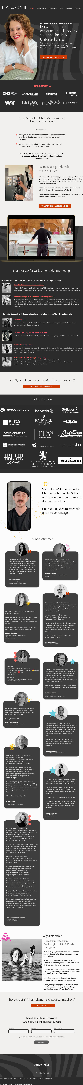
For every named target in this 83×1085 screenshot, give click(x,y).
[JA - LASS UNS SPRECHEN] (41, 386)
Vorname (11, 1028)
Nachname (34, 1028)
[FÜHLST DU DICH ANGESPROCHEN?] (55, 206)
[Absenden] (41, 1042)
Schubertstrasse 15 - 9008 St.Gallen (25, 1079)
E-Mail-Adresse (58, 1028)
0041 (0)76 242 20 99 (45, 1079)
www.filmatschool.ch (52, 566)
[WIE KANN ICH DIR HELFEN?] (53, 57)
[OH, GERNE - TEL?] (43, 1005)
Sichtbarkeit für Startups (23, 345)
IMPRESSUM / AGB (6, 1084)
